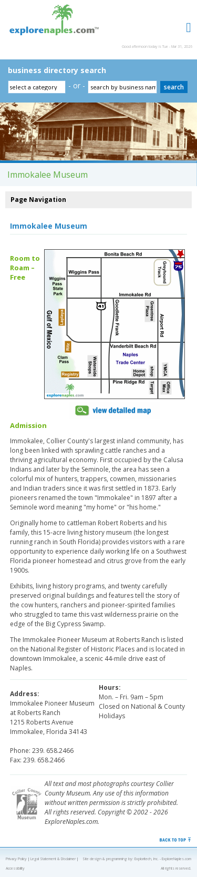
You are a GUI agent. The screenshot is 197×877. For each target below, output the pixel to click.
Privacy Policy (16, 858)
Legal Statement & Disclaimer (53, 858)
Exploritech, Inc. (146, 858)
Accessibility (15, 868)
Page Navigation (38, 199)
